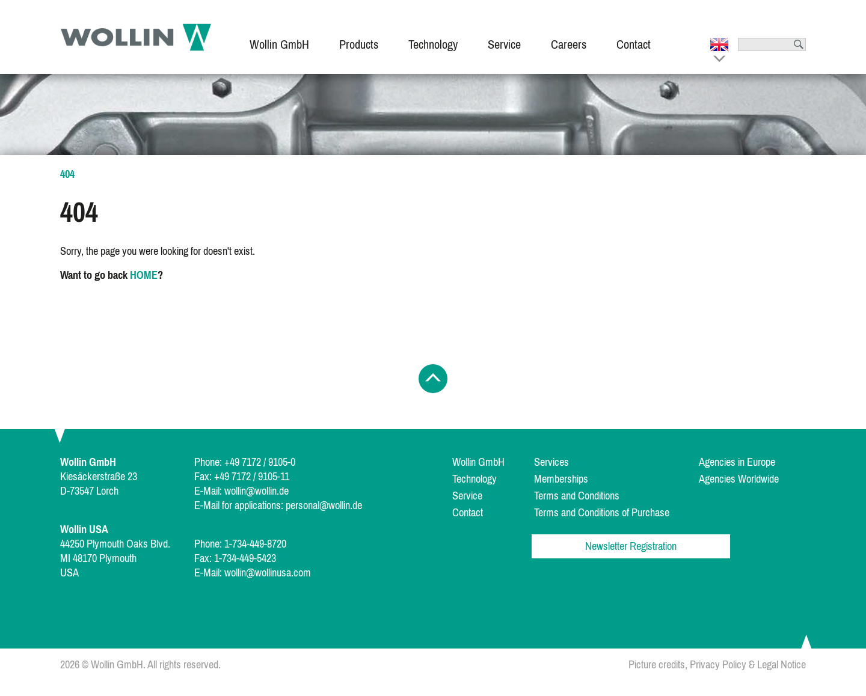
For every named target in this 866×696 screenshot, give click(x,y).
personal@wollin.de (324, 505)
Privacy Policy (718, 665)
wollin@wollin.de (256, 491)
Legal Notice (781, 665)
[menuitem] (279, 37)
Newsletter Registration (631, 546)
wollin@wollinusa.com (267, 573)
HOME (144, 275)
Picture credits (656, 665)
